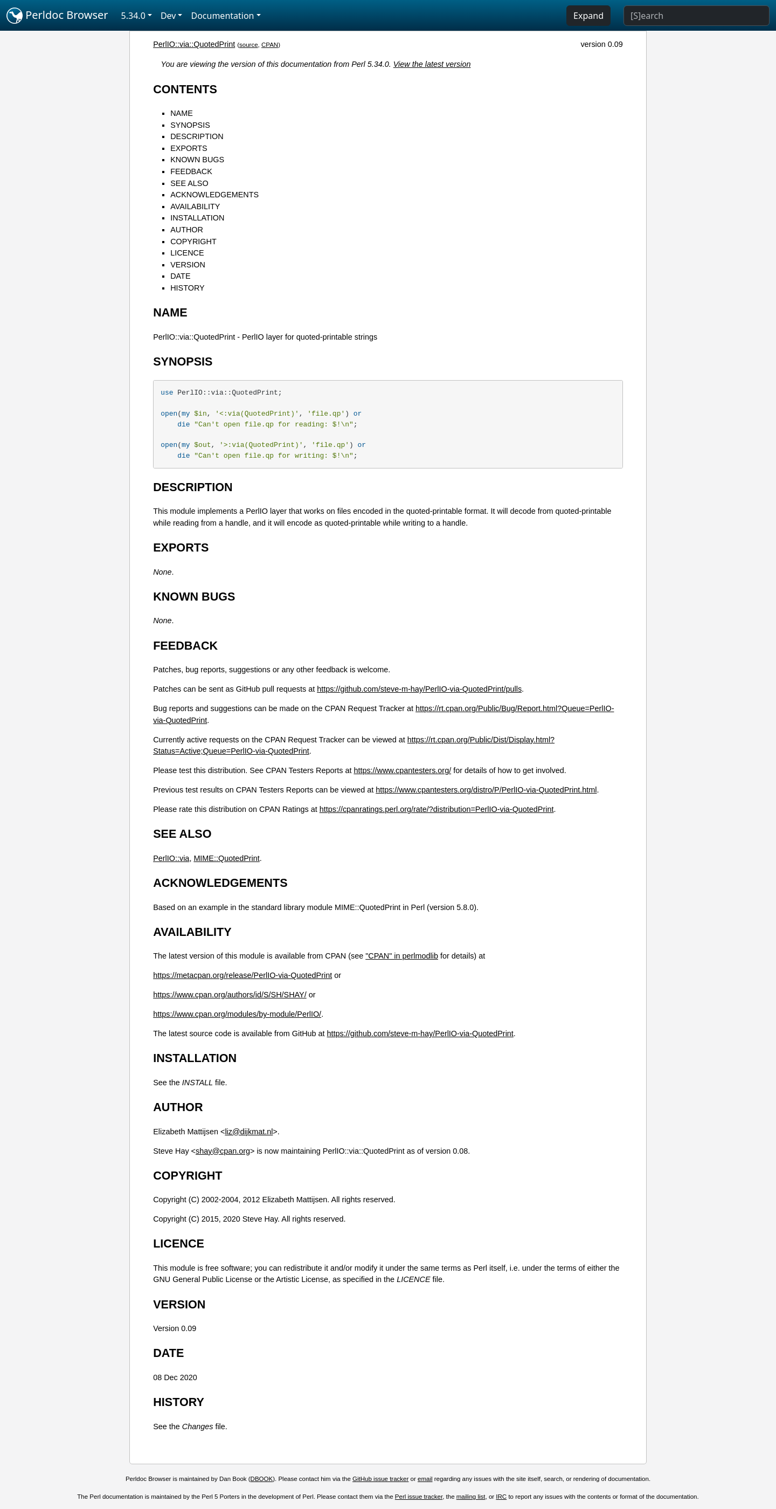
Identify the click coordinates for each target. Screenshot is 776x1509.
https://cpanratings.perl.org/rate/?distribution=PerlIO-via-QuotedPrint (437, 809)
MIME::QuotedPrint (226, 858)
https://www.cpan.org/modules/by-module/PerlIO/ (237, 1014)
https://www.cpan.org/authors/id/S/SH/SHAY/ (229, 994)
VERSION (187, 264)
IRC (501, 1496)
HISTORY (187, 288)
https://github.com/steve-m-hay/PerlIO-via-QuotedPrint (420, 1033)
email (425, 1479)
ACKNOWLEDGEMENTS (214, 194)
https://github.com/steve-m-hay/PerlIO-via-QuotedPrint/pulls (419, 689)
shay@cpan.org (223, 1151)
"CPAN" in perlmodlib (401, 956)
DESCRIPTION (196, 136)
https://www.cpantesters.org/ (402, 770)
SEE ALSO (189, 183)
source (248, 45)
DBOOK (262, 1479)
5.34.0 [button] (133, 16)
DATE (180, 276)
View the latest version (432, 64)
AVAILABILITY (195, 206)
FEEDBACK (191, 171)
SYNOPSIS (190, 125)
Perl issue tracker (418, 1496)
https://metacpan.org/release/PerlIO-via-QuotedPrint (242, 975)
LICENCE (187, 253)
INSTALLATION (197, 217)
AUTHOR (186, 229)
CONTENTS (185, 89)
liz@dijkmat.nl (249, 1131)
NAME (181, 113)
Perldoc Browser (57, 16)
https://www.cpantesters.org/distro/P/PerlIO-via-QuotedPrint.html (486, 789)
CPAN (269, 45)
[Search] (696, 15)
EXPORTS (188, 148)
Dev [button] (168, 16)
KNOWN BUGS (197, 159)
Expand (588, 16)
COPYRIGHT (193, 241)
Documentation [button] (222, 16)
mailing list (471, 1496)
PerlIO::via (171, 858)
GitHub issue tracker (380, 1479)
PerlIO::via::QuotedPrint (194, 44)
